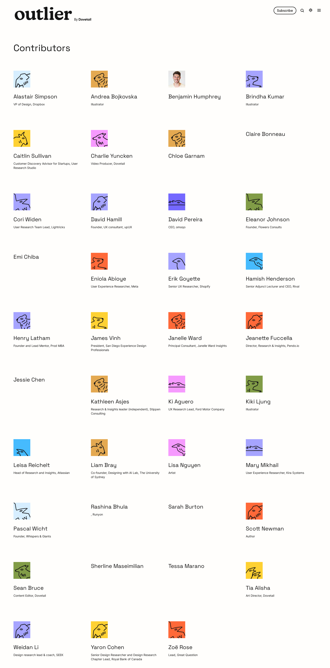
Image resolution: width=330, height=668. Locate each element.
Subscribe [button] (285, 10)
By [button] (83, 19)
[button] (43, 14)
